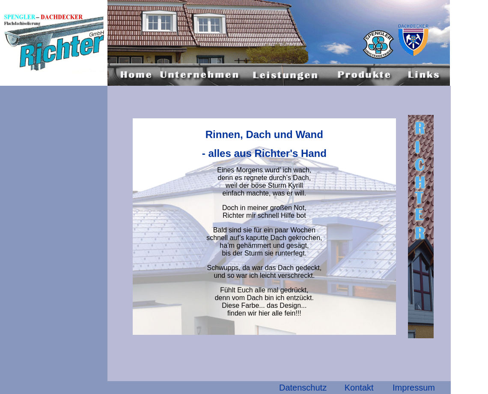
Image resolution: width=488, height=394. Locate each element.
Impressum (414, 387)
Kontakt (359, 387)
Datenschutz (303, 387)
